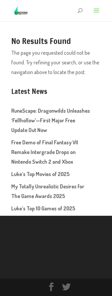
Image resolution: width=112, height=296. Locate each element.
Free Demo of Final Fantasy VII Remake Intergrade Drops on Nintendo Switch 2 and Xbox (44, 152)
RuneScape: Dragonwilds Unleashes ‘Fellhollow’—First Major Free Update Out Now (50, 120)
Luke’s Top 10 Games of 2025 (43, 208)
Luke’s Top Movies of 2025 (40, 173)
